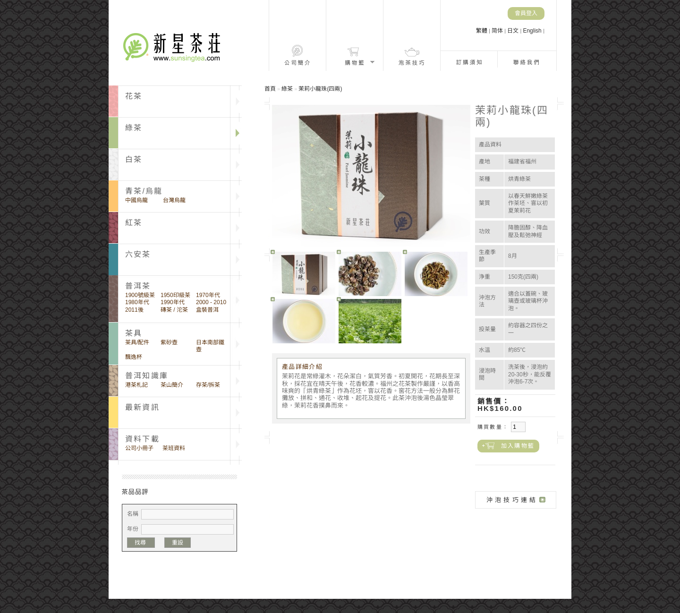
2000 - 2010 (211, 302)
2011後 (134, 309)
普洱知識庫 (146, 376)
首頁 (270, 88)
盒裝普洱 (207, 309)
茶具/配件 (137, 342)
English (533, 30)
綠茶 (133, 128)
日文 (513, 30)
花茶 (133, 96)
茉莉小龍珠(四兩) (320, 88)
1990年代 (173, 302)
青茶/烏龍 (143, 191)
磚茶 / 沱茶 (174, 309)
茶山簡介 (172, 385)
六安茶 (138, 254)
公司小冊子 (139, 448)
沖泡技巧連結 (512, 499)
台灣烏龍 (174, 200)
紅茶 (133, 223)
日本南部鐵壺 (210, 346)
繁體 (482, 30)
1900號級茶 (140, 295)
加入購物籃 (518, 446)
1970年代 (208, 295)
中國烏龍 (136, 200)
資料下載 (142, 439)
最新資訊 (142, 407)
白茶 (133, 159)
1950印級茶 (175, 295)
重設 (177, 542)
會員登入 (526, 13)
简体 (498, 30)
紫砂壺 (169, 342)
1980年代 (137, 302)
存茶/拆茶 (208, 385)
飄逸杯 (133, 357)
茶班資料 (173, 448)
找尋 (141, 542)
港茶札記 (136, 385)
